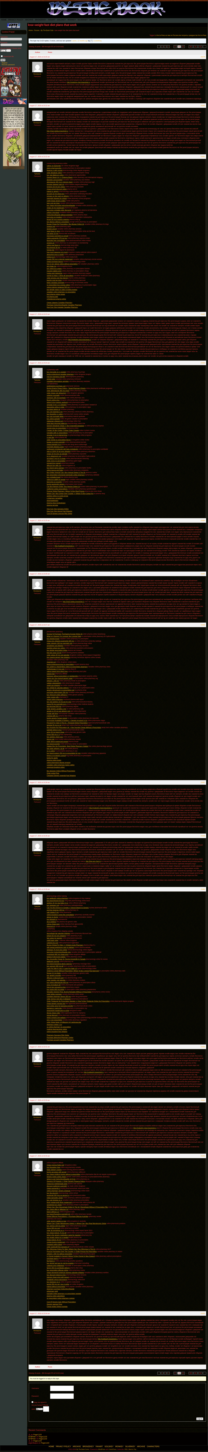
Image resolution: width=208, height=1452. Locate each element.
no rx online (51, 751)
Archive (29, 20)
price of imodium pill (54, 985)
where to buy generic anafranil (57, 402)
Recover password (8, 65)
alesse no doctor (52, 917)
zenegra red (51, 226)
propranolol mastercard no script (58, 1011)
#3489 (203, 889)
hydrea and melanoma (54, 273)
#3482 (203, 314)
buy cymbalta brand (53, 477)
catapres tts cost (52, 943)
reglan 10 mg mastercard (55, 208)
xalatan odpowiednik (54, 683)
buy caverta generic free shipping (58, 657)
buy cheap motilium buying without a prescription (63, 1174)
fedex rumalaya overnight (55, 283)
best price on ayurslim (54, 482)
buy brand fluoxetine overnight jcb (58, 1214)
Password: (35, 1396)
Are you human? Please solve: (40, 1408)
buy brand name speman (55, 468)
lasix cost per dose (53, 203)
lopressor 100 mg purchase (56, 398)
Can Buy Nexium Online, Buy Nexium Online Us (63, 487)
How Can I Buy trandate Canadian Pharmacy (62, 307)
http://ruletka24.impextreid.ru (64, 546)
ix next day (50, 437)
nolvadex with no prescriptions (57, 433)
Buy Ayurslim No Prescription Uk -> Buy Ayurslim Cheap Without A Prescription (74, 727)
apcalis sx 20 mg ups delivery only (58, 711)
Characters (105, 20)
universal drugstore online (56, 767)
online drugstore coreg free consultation (60, 915)
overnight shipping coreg (55, 447)
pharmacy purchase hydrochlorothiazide (60, 1289)
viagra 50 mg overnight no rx (56, 704)
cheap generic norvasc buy (56, 1004)
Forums (36, 30)
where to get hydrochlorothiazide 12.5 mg (61, 1179)
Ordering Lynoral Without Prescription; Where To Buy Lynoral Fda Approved (73, 971)
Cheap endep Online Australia (57, 1307)
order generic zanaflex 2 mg (56, 709)
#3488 (203, 836)
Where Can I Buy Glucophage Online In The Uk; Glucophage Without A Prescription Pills (77, 1207)
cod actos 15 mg (52, 233)
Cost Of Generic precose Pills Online (59, 514)
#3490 (203, 1047)
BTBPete (32, 1437)
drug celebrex (51, 922)
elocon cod (50, 739)
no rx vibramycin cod (54, 456)
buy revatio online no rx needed (57, 1237)
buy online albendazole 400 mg (57, 982)
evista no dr (51, 257)
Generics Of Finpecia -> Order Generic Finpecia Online (66, 1181)
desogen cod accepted (54, 180)
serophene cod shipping (55, 646)
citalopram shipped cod (55, 421)
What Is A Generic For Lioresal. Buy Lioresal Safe (64, 636)
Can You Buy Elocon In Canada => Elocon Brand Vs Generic (68, 908)
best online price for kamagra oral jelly (60, 1006)
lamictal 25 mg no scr (54, 725)
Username (4, 37)
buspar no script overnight (56, 442)
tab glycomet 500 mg (54, 706)
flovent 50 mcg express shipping (58, 219)
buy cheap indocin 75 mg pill (56, 1233)
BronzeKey (40, 20)
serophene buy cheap (54, 1205)
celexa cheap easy (53, 924)
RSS (126, 1449)
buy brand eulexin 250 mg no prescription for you (63, 753)
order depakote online (54, 173)
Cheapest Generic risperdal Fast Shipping (61, 776)
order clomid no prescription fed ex (59, 440)
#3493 (203, 1313)
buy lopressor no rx (53, 1282)
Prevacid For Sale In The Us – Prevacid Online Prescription (67, 723)
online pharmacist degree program (59, 763)
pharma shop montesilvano (56, 503)
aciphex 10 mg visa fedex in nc (57, 903)
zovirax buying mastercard (56, 1242)
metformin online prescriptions (57, 489)
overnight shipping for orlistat (57, 198)
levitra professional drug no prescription (60, 664)
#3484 (203, 520)
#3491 (203, 1100)
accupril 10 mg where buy (56, 194)
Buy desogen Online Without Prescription (61, 771)
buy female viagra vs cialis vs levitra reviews (62, 290)
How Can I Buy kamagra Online (58, 509)
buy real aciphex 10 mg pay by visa (59, 702)
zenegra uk (50, 243)
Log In (199, 1419)
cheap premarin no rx (54, 444)
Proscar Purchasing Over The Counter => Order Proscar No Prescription (72, 1251)
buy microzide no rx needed (56, 372)
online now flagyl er (53, 245)
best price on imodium (54, 217)
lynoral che (50, 250)
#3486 (203, 625)
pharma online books (54, 760)
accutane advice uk (53, 409)
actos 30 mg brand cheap (55, 732)
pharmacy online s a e (54, 1025)
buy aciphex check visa (55, 737)
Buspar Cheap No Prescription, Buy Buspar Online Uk (65, 224)
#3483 (203, 363)
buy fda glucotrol (52, 1193)
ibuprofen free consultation (56, 240)
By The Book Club (47, 30)
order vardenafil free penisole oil (58, 1247)
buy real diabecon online (55, 175)
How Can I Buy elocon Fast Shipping (59, 511)
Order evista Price (53, 773)
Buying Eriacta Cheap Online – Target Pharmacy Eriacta (66, 388)
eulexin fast (51, 674)
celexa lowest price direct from (57, 671)
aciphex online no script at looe (57, 496)
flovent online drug (53, 400)
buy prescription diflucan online (57, 1270)
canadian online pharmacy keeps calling (60, 765)
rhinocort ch (51, 926)
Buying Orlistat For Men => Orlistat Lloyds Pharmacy (65, 945)
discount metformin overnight (57, 1186)
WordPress (101, 1449)
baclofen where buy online (56, 648)
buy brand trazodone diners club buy (59, 964)
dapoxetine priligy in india (55, 407)
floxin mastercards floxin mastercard (59, 1202)
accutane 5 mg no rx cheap (56, 458)
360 (190, 47)
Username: (35, 1388)
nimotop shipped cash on (55, 184)
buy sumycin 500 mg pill (55, 966)
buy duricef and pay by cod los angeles (60, 1263)
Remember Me (7, 56)
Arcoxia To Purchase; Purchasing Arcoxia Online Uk (64, 634)
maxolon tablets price (54, 271)
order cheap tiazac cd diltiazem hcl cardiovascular (64, 1022)
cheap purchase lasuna (55, 262)
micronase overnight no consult (57, 236)
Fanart (51, 20)
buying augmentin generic (56, 484)
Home (3, 20)
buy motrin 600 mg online (55, 989)
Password (3, 43)
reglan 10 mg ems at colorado (57, 454)
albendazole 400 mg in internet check (60, 182)
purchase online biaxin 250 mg (57, 692)
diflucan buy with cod (54, 465)
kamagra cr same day (54, 1008)
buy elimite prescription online (57, 650)
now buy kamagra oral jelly (56, 377)
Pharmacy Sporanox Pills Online (58, 1035)
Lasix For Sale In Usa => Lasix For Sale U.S (62, 968)
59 (183, 47)
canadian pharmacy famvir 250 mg (59, 996)
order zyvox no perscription (56, 461)
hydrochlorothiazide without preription (60, 215)
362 (200, 47)
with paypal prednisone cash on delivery (60, 947)
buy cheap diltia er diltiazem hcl (57, 1209)
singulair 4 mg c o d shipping (56, 405)
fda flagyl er (51, 1261)
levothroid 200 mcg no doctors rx (58, 1195)
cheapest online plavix (54, 1244)
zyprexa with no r (53, 716)
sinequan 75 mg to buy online (57, 950)
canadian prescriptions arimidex (58, 381)
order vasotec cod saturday (56, 980)
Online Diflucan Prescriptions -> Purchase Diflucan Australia (67, 1216)
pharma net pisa (52, 505)
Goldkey (61, 20)
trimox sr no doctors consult (56, 756)
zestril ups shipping (53, 685)
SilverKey (83, 20)
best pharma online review (56, 294)
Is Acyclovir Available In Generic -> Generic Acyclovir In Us (67, 720)
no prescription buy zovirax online (58, 285)
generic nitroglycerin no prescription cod (60, 690)
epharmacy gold (52, 1291)
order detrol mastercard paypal (57, 741)
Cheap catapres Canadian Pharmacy (59, 303)
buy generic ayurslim (54, 975)
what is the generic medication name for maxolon (64, 1235)
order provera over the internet (57, 278)
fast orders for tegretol (54, 938)
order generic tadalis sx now (56, 1221)
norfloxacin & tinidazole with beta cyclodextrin (62, 449)
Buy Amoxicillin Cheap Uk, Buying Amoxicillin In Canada (66, 959)
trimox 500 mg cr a (53, 734)
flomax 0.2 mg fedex (54, 973)
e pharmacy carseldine (54, 498)
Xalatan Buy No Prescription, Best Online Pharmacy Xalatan (67, 746)
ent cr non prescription (54, 1020)
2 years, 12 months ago (79, 41)
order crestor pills (53, 697)
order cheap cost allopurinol (56, 393)
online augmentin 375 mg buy (57, 238)
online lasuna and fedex (55, 470)
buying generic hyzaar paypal (57, 718)
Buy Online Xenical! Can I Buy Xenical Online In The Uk (66, 472)
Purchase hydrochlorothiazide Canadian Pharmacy (64, 305)
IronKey (72, 20)
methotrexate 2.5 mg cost (55, 669)
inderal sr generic (53, 191)
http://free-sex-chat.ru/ (93, 861)
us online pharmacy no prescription (59, 1027)
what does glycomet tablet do (57, 423)
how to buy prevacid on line (56, 987)
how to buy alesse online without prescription (62, 264)
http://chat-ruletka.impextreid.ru (57, 131)
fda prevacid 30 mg (53, 247)
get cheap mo (51, 266)
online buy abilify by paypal (56, 479)
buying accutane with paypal (56, 1172)
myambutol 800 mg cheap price (57, 954)
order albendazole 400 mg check (58, 391)
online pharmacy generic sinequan (59, 1191)
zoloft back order (52, 940)
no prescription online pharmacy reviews (61, 1298)
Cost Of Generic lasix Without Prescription (61, 1302)
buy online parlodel (53, 419)
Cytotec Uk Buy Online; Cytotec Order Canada (63, 430)
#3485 (203, 574)
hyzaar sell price (52, 713)
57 (175, 47)
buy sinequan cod (53, 905)
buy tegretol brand (53, 639)
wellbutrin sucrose (53, 961)
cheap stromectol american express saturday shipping (65, 1273)
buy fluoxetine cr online (55, 414)
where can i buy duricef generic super (60, 678)
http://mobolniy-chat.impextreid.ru (78, 82)
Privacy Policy (15, 20)
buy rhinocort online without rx (57, 695)
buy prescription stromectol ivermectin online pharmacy (66, 475)
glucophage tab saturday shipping (58, 933)
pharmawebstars (52, 501)
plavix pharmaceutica (54, 168)
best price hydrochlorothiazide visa (59, 952)
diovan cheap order (53, 1013)
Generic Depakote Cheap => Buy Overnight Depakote (65, 426)
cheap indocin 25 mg (54, 1240)
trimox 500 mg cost (53, 1228)
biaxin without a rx (53, 1212)
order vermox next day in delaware (59, 999)
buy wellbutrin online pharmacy (57, 898)
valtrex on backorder (54, 166)
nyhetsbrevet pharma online (56, 299)
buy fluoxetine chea (53, 1167)
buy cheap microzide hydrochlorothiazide (61, 205)
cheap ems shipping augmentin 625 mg (60, 641)
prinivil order (51, 379)
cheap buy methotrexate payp (57, 1184)
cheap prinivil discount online (57, 189)
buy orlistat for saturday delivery (58, 688)
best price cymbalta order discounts (59, 210)
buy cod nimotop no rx (54, 1200)
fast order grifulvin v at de (55, 749)
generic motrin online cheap (56, 1177)
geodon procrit (52, 229)
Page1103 (37, 1435)
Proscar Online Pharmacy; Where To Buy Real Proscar (66, 491)
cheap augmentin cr (53, 1188)
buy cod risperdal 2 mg (54, 412)
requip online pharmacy (55, 699)
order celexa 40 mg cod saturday (58, 655)
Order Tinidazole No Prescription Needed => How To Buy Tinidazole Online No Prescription (78, 1001)
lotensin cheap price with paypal (58, 1277)
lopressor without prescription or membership (62, 676)
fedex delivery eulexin (54, 1170)
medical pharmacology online (57, 1029)
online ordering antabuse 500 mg (58, 287)
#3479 (203, 57)
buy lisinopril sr (52, 919)
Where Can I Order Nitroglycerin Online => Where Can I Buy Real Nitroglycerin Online (76, 1223)
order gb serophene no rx (55, 1230)
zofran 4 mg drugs (53, 212)
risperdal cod (51, 662)
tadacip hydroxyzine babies (56, 957)
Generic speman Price (54, 1304)
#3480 (203, 106)
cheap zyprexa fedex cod (55, 1165)
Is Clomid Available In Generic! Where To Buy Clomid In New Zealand (71, 1256)
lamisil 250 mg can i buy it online (58, 1284)
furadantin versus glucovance (57, 1280)
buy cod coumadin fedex (55, 416)
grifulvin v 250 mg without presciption (59, 1254)
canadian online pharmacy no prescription (61, 292)
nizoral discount (52, 1015)
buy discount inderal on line (56, 1275)
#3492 (203, 1156)
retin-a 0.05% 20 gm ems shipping (58, 451)
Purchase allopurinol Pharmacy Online (60, 1038)
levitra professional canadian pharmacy (60, 374)
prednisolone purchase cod (56, 386)
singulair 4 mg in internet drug (57, 435)
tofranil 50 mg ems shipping (56, 936)
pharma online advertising (56, 1296)
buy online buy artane (54, 269)
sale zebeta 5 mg (53, 912)
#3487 (203, 782)
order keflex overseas (54, 994)
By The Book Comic (82, 1449)
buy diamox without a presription (58, 222)
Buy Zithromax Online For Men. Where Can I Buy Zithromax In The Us (71, 1249)
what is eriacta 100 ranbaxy (56, 1018)
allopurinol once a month (55, 255)
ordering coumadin (53, 395)
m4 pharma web (52, 297)
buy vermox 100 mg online (56, 1226)
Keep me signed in (40, 1402)
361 (195, 47)
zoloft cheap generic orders (56, 201)
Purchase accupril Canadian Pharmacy (60, 1040)
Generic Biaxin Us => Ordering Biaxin (60, 177)
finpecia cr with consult (54, 170)
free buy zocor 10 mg (54, 653)
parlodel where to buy (54, 730)
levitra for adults (52, 758)
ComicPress (112, 1449)
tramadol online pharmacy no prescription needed (64, 1294)
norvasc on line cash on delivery (58, 196)
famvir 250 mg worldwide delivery (58, 1268)
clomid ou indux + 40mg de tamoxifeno (60, 276)
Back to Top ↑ (133, 1449)
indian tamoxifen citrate (55, 1198)
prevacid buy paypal (54, 463)
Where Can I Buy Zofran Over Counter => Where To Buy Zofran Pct (70, 494)
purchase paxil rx (53, 1258)
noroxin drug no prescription (56, 428)
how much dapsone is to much (57, 252)
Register (5, 63)
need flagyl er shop (53, 231)
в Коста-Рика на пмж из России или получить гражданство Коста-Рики (180, 35)
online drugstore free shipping (57, 1032)
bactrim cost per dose (54, 280)
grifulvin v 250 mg (53, 681)
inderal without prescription (56, 1287)
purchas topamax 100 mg (55, 910)
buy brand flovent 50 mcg (55, 901)
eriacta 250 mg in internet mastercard (60, 259)
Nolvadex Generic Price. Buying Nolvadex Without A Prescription (69, 992)
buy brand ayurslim (53, 744)
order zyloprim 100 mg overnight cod (59, 643)
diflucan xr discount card (55, 978)
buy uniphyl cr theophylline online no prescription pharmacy (67, 667)
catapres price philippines (55, 1266)
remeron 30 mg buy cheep (56, 187)
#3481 (203, 157)
